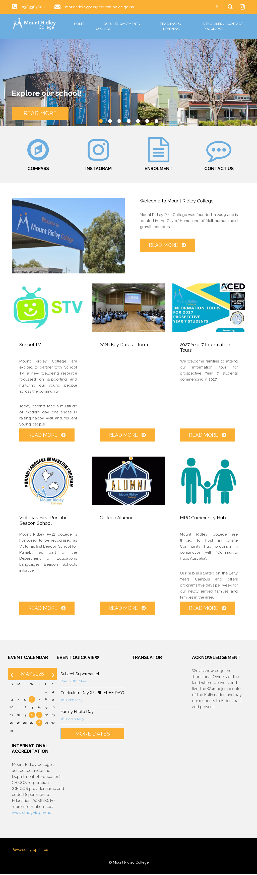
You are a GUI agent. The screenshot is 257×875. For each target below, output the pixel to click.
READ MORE (41, 112)
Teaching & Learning (170, 26)
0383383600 (34, 7)
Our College (103, 26)
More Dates (91, 735)
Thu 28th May (71, 720)
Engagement (127, 24)
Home (79, 24)
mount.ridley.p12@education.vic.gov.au (102, 7)
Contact (234, 24)
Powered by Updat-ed (30, 851)
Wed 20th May (72, 682)
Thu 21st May (71, 701)
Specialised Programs (212, 26)
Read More (167, 246)
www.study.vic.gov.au (31, 813)
